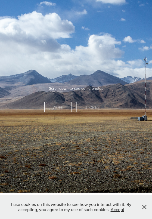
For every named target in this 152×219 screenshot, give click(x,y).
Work (58, 107)
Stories (92, 107)
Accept (117, 209)
